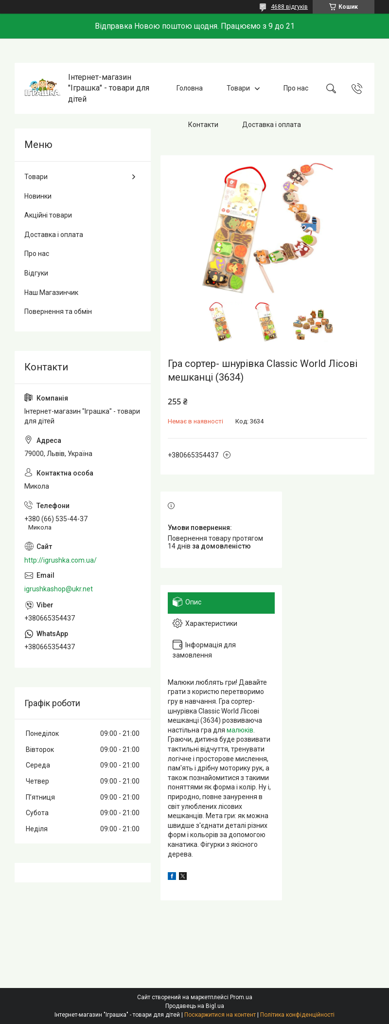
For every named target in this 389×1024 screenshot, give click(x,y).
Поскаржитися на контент (220, 1014)
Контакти (203, 124)
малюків (240, 730)
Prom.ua (241, 997)
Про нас (295, 88)
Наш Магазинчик (51, 292)
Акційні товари (48, 215)
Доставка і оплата (271, 124)
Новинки (38, 196)
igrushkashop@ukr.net (58, 589)
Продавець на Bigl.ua (194, 1006)
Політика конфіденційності (297, 1014)
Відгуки (36, 273)
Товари (238, 88)
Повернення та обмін (58, 311)
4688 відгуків (289, 6)
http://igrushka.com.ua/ (60, 560)
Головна (190, 88)
